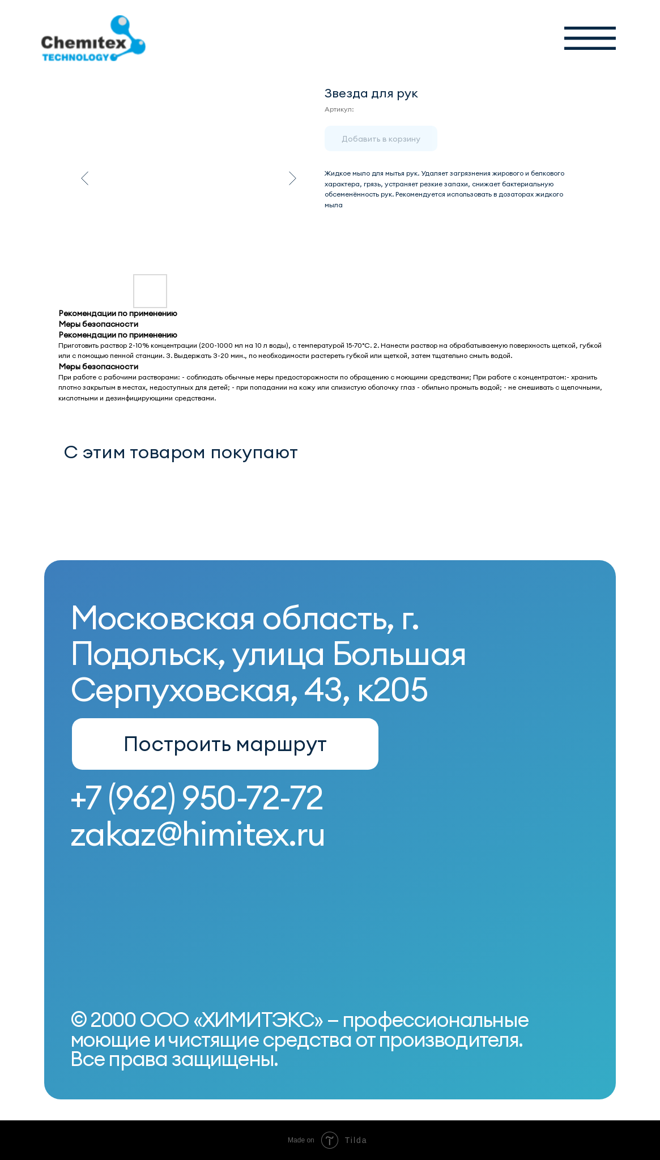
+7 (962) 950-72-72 (196, 797)
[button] (590, 38)
